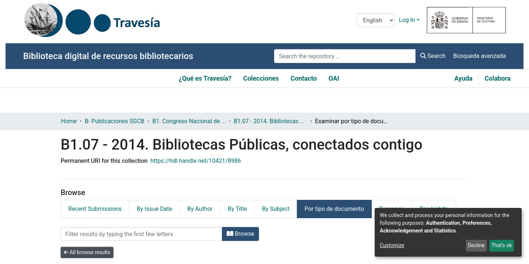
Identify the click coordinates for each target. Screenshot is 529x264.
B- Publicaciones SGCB (114, 121)
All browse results (87, 252)
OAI (333, 78)
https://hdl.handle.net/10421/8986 (195, 160)
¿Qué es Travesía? (205, 78)
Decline (476, 245)
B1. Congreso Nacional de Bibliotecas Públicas (189, 121)
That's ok (501, 245)
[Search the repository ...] (344, 56)
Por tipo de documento (334, 208)
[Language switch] (376, 20)
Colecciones (261, 78)
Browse (240, 233)
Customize (392, 245)
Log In (407, 19)
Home (69, 121)
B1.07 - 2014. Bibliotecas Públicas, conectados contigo (270, 121)
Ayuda (463, 78)
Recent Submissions (95, 208)
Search (433, 55)
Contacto (304, 78)
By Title (237, 208)
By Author (200, 208)
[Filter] (141, 234)
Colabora (498, 78)
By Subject (275, 208)
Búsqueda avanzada (479, 55)
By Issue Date (154, 208)
